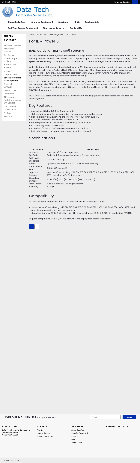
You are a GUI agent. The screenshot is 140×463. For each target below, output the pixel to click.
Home (31, 35)
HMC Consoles (10, 106)
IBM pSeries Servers (9, 50)
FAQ (77, 22)
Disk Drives (9, 55)
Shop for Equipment (42, 22)
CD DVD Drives (10, 90)
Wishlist (40, 430)
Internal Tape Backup (10, 66)
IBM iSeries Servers (12, 45)
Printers (7, 113)
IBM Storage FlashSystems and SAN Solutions (12, 100)
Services (64, 22)
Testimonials (92, 22)
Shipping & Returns (45, 436)
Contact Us (76, 28)
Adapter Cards (11, 74)
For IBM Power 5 (72, 35)
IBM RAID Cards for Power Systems (12, 79)
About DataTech (17, 22)
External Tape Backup (10, 60)
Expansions (9, 93)
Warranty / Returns (53, 28)
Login (117, 2)
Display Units (10, 109)
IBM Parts (8, 116)
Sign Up (126, 2)
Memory (8, 71)
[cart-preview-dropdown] (134, 2)
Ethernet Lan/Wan (8, 85)
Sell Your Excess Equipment (23, 28)
